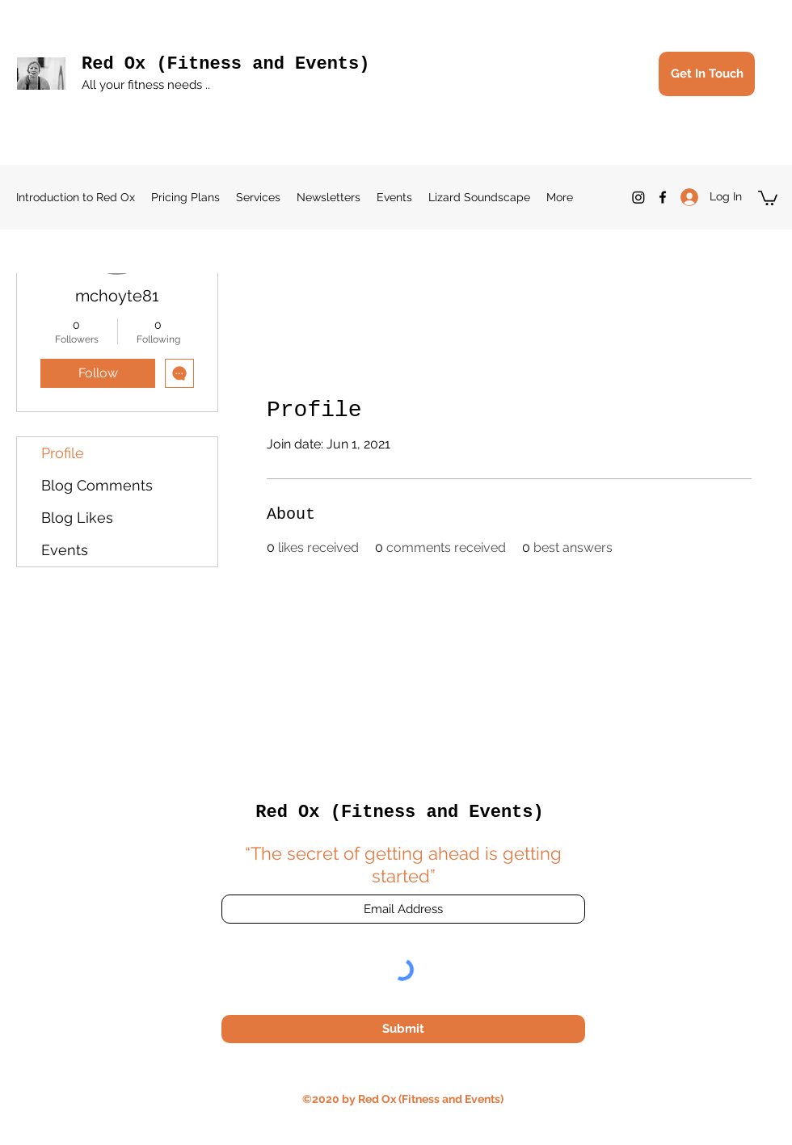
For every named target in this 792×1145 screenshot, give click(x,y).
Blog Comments (97, 485)
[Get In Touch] (707, 74)
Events (64, 549)
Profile (62, 452)
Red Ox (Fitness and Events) (225, 64)
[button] (767, 197)
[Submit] (403, 1029)
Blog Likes (77, 517)
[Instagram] (638, 197)
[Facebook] (663, 197)
